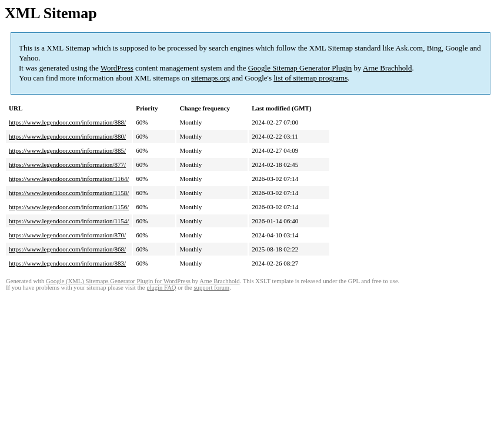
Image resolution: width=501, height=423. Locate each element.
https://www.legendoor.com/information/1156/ (69, 206)
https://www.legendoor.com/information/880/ (67, 136)
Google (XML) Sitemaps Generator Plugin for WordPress (118, 281)
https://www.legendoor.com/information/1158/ (69, 192)
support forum (211, 287)
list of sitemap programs (310, 77)
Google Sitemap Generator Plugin (300, 67)
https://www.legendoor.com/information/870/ (67, 235)
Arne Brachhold (387, 67)
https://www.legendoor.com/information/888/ (67, 122)
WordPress (117, 67)
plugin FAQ (161, 287)
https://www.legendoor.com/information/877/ (67, 164)
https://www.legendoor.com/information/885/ (67, 150)
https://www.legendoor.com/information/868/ (67, 249)
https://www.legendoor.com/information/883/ (67, 263)
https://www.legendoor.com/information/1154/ (69, 220)
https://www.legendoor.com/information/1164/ (69, 178)
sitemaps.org (210, 77)
